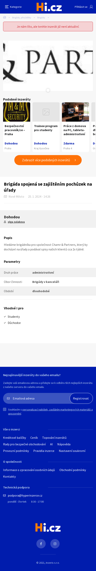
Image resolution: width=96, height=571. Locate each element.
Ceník (34, 438)
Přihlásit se (81, 7)
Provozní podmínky (16, 451)
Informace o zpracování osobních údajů (29, 470)
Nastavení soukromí (72, 451)
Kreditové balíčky (14, 438)
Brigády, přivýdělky (21, 17)
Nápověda (63, 444)
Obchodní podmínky (72, 470)
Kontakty (9, 476)
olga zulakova (16, 222)
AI (51, 444)
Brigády (41, 17)
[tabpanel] (48, 66)
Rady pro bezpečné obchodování (24, 444)
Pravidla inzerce (43, 451)
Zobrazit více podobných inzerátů (46, 160)
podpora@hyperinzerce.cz (25, 495)
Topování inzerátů (54, 438)
